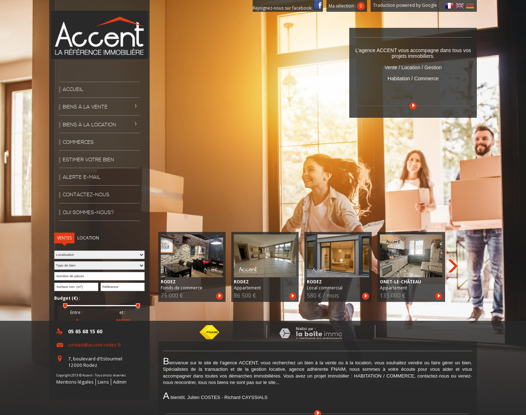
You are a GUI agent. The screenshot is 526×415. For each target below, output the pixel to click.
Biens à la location (89, 125)
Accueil (73, 89)
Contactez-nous (86, 195)
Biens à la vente (85, 107)
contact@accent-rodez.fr (94, 344)
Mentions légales (75, 382)
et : (122, 312)
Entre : (76, 312)
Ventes (64, 238)
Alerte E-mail (81, 177)
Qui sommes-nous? (88, 212)
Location (88, 238)
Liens (103, 382)
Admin (120, 382)
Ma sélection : (347, 6)
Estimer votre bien (88, 160)
